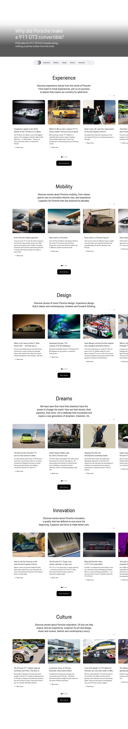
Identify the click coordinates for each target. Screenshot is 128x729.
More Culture (64, 700)
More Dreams (64, 487)
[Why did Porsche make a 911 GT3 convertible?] (51, 34)
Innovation (82, 62)
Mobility (56, 62)
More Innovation (64, 593)
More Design (64, 375)
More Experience (64, 163)
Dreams (72, 62)
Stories (37, 62)
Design (64, 62)
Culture (91, 62)
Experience (46, 62)
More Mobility (64, 272)
